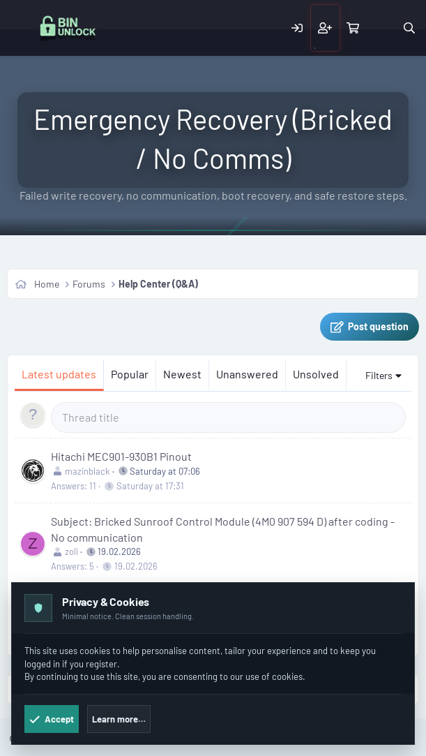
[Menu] (19, 28)
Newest (182, 373)
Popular (130, 373)
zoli (71, 551)
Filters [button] (379, 375)
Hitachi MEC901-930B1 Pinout (121, 456)
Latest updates (59, 373)
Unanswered (247, 373)
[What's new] (381, 28)
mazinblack (87, 471)
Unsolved (316, 373)
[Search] (409, 28)
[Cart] (353, 28)
